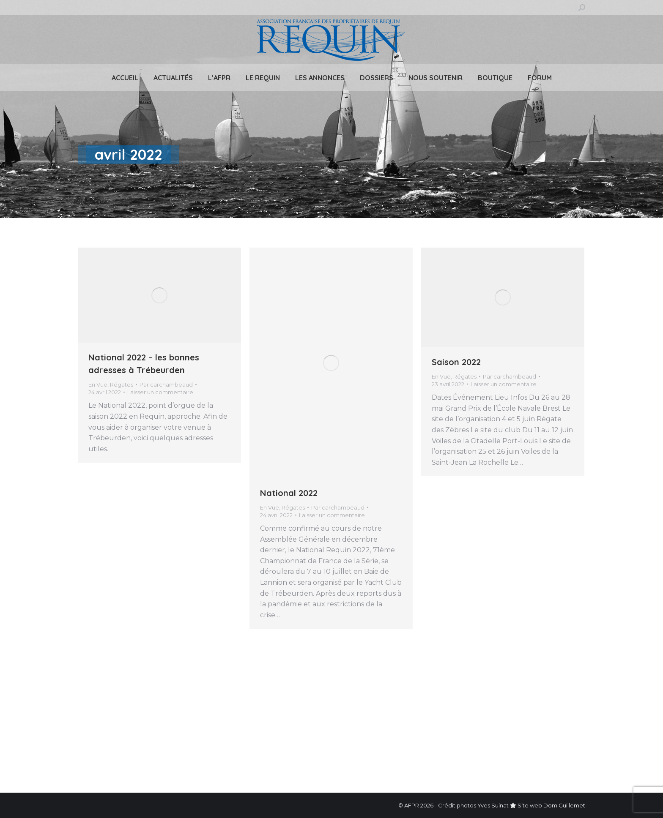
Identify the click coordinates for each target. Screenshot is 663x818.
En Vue (97, 384)
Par (166, 384)
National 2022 (289, 493)
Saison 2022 (456, 362)
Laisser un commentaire (160, 392)
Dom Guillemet (564, 805)
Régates (121, 384)
